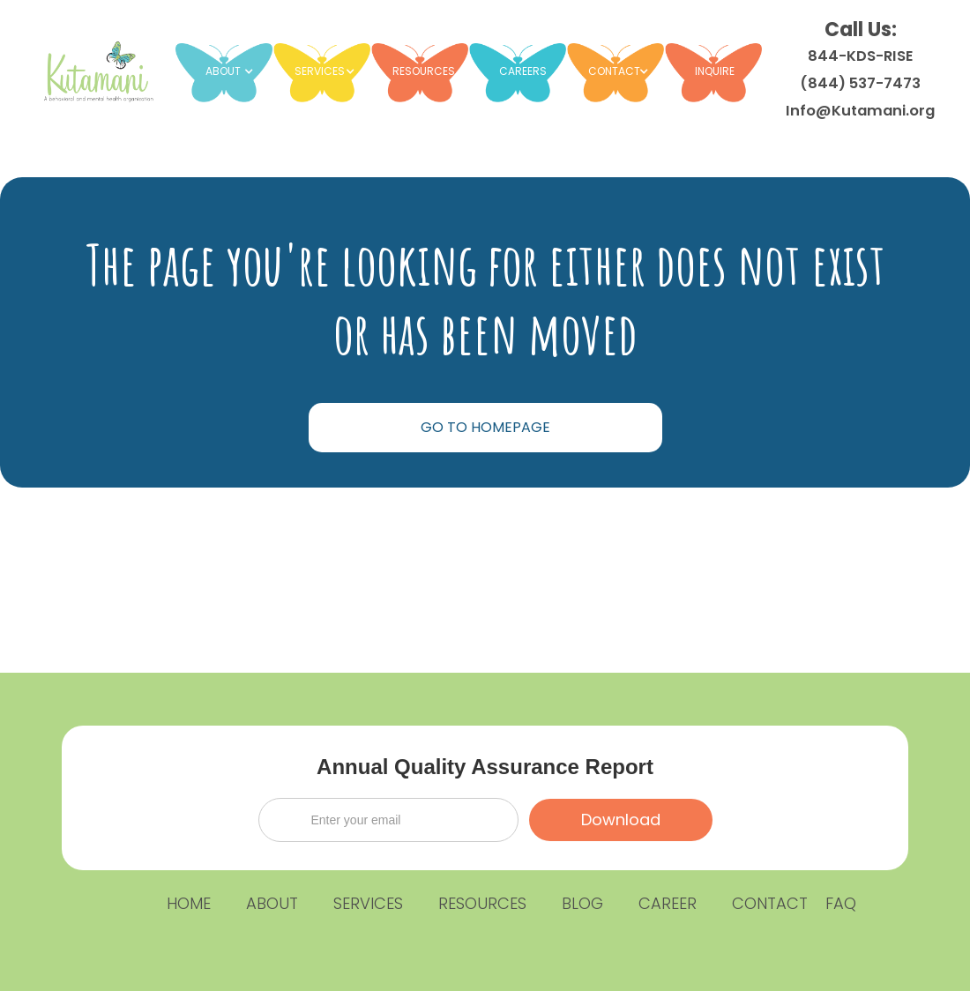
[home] (96, 70)
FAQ (840, 903)
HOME (189, 903)
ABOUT (272, 903)
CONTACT (770, 903)
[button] (232, 71)
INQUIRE (715, 70)
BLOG (582, 903)
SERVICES (368, 903)
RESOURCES (423, 70)
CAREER (667, 903)
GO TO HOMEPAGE (485, 427)
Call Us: (860, 68)
